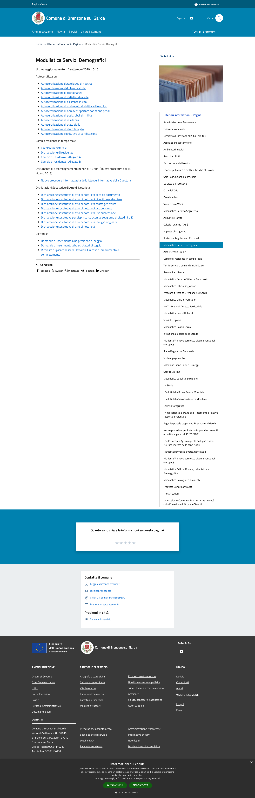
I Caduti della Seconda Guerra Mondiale (185, 399)
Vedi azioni (168, 56)
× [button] (251, 762)
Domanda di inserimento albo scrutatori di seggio (71, 245)
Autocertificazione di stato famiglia (62, 129)
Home (39, 44)
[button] (127, 792)
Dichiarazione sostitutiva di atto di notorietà (68, 226)
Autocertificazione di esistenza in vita (64, 102)
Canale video (170, 197)
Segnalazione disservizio (93, 735)
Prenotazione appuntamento (96, 729)
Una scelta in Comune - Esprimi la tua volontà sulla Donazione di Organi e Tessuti (188, 502)
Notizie (180, 676)
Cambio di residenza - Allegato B (61, 161)
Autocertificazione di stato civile (60, 124)
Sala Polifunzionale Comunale (179, 177)
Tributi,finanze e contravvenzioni (146, 688)
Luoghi (180, 704)
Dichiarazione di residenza (57, 152)
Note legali (134, 740)
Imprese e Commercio (92, 694)
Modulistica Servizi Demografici (180, 245)
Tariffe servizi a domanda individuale (183, 265)
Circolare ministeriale (54, 148)
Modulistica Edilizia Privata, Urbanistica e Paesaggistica (186, 471)
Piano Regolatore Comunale (178, 351)
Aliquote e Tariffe (172, 218)
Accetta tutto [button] (115, 785)
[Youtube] (190, 18)
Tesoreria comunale (174, 129)
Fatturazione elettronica (176, 163)
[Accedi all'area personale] (206, 4)
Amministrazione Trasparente (179, 122)
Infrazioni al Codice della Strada (180, 334)
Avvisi (179, 688)
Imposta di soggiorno (174, 231)
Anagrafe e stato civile (92, 676)
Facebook (43, 271)
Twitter (57, 271)
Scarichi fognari (172, 320)
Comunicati (182, 682)
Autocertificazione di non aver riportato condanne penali (75, 111)
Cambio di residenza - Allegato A (61, 157)
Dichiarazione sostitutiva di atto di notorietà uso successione (78, 213)
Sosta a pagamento (174, 358)
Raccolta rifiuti (171, 156)
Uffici (35, 688)
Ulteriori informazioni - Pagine (64, 44)
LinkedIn (102, 271)
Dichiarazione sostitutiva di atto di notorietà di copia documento (80, 195)
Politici (35, 700)
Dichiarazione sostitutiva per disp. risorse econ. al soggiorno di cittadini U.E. (87, 217)
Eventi (179, 710)
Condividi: (44, 265)
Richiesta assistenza (91, 746)
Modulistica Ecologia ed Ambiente (182, 480)
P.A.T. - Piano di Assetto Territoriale (182, 306)
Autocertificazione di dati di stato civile (64, 97)
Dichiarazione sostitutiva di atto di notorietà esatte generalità (78, 204)
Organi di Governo (42, 676)
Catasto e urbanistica (91, 700)
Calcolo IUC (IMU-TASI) (175, 224)
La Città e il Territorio (175, 184)
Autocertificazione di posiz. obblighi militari (67, 115)
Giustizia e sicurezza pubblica (144, 682)
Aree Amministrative (43, 682)
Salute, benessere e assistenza (145, 700)
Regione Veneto (40, 4)
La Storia (168, 385)
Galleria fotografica (173, 406)
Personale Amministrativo (46, 706)
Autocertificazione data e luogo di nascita (66, 83)
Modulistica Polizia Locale (177, 327)
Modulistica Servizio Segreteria (180, 211)
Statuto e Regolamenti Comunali (181, 238)
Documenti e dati (41, 712)
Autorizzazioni (136, 706)
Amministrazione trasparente (144, 729)
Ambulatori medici (173, 149)
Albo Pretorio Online (174, 252)
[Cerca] (219, 18)
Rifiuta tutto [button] (140, 785)
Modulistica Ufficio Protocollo (179, 300)
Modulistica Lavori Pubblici (178, 313)
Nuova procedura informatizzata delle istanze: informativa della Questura (86, 180)
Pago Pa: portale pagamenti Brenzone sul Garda (189, 423)
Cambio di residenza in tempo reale (182, 259)
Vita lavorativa (88, 688)
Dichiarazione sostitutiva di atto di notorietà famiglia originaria (79, 222)
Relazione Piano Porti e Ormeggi (181, 365)
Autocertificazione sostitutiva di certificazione (69, 133)
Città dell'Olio (170, 190)
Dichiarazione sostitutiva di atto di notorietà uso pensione (76, 208)
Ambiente (133, 694)
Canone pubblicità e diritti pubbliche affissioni (188, 170)
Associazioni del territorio (177, 143)
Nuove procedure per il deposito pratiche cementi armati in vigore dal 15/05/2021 (190, 432)
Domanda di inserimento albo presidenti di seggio (71, 241)
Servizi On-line (171, 372)
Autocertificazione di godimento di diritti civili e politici (74, 106)
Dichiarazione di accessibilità (144, 746)
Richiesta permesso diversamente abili (184, 452)
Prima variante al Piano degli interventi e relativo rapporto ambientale (190, 414)
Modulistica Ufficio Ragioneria (179, 286)
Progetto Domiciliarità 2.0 (177, 487)
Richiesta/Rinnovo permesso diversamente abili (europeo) (189, 342)
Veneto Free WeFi (173, 204)
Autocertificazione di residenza (60, 120)
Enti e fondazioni (41, 694)
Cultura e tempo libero (92, 682)
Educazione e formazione (142, 676)
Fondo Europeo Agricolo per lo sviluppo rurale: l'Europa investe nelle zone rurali (188, 443)
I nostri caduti (171, 494)
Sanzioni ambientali (174, 272)
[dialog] (127, 778)
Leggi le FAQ (87, 740)
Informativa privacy (139, 735)
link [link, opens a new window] (159, 778)
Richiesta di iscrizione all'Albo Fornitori (184, 136)
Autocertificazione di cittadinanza (61, 92)
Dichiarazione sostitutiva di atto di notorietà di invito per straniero (81, 199)
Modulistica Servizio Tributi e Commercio (185, 279)
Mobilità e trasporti (90, 706)
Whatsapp (71, 271)
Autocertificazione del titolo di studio (63, 88)
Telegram (87, 271)
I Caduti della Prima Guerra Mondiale (183, 392)
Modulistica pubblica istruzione (180, 378)
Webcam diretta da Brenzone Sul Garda (185, 293)
